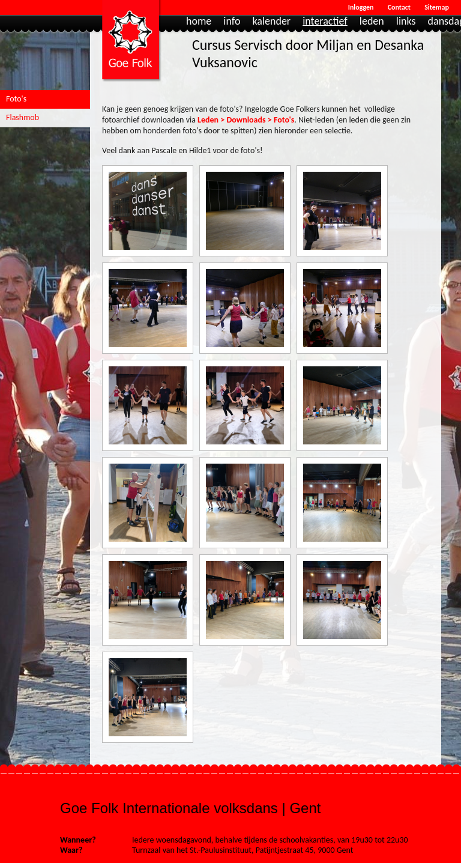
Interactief (325, 22)
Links (406, 22)
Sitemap (436, 7)
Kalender (271, 22)
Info (231, 22)
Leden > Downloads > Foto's (245, 120)
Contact (399, 7)
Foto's (16, 99)
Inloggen (361, 7)
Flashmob (22, 117)
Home (198, 22)
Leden (372, 22)
